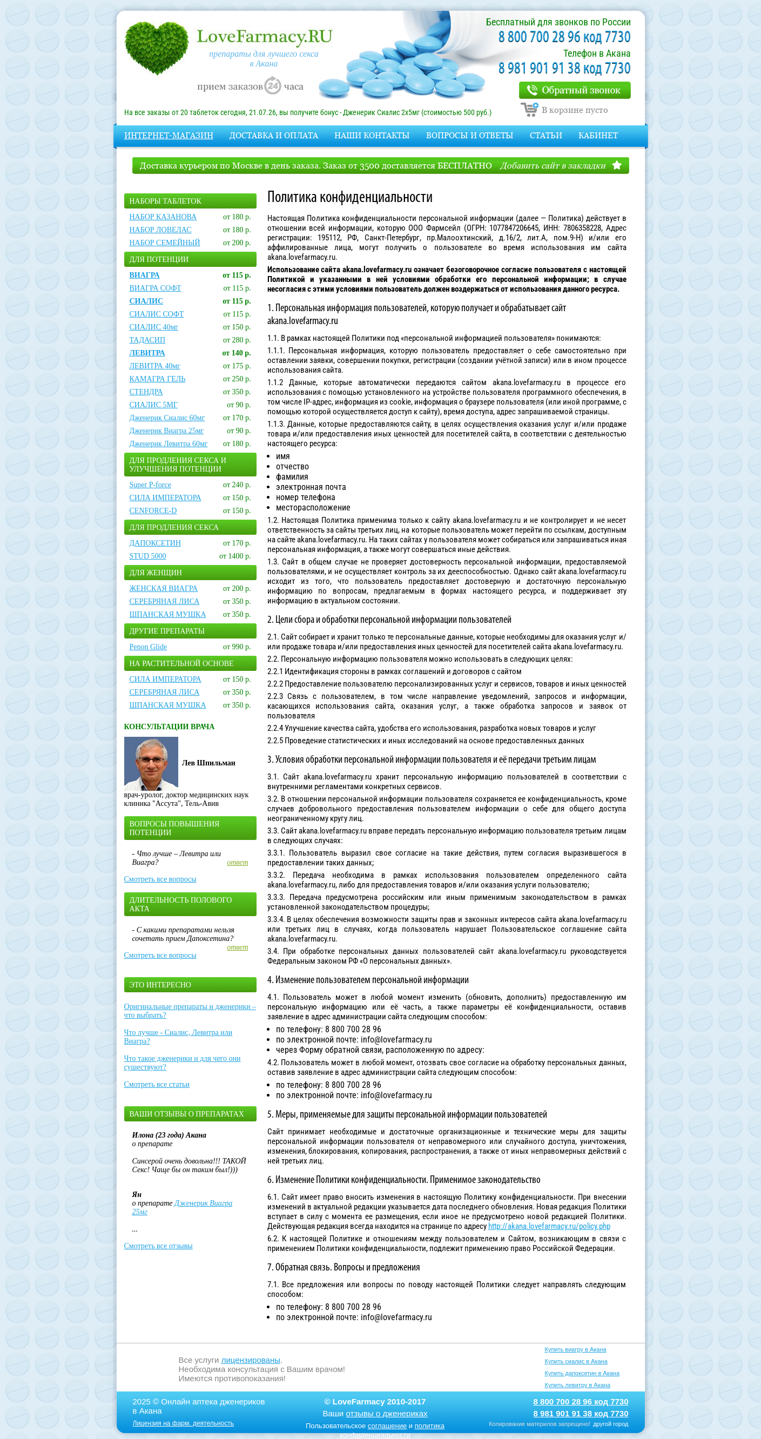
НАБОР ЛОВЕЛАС (161, 230)
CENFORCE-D (153, 511)
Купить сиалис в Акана (576, 1361)
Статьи (546, 135)
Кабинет (598, 135)
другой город (610, 1424)
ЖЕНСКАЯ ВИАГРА (164, 588)
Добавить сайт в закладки (552, 165)
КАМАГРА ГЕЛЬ (158, 379)
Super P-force (150, 485)
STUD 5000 (148, 556)
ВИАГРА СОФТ (155, 288)
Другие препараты (167, 631)
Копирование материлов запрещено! (539, 1424)
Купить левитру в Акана (578, 1385)
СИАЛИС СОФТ (157, 314)
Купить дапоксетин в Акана (582, 1373)
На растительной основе (182, 664)
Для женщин (156, 573)
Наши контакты (372, 135)
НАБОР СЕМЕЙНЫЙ (165, 243)
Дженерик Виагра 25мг (167, 431)
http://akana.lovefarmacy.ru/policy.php (549, 1226)
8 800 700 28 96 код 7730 (565, 37)
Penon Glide (148, 647)
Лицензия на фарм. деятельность (183, 1423)
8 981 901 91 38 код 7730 (565, 68)
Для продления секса (174, 527)
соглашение (387, 1426)
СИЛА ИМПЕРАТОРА (165, 498)
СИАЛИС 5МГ (154, 405)
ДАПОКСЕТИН (155, 543)
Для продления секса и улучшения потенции (178, 464)
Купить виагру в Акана (576, 1349)
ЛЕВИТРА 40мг (155, 366)
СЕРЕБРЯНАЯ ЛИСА (165, 601)
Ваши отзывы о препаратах (187, 1114)
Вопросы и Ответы (470, 135)
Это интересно (160, 985)
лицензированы (250, 1359)
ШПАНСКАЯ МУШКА (168, 614)
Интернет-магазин (168, 135)
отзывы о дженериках (386, 1413)
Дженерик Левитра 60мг (169, 444)
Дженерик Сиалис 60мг (167, 418)
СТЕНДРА (146, 392)
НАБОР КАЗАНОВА (163, 217)
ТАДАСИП (148, 340)
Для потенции (159, 259)
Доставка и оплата (274, 135)
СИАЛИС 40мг (154, 327)
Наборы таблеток (165, 201)
